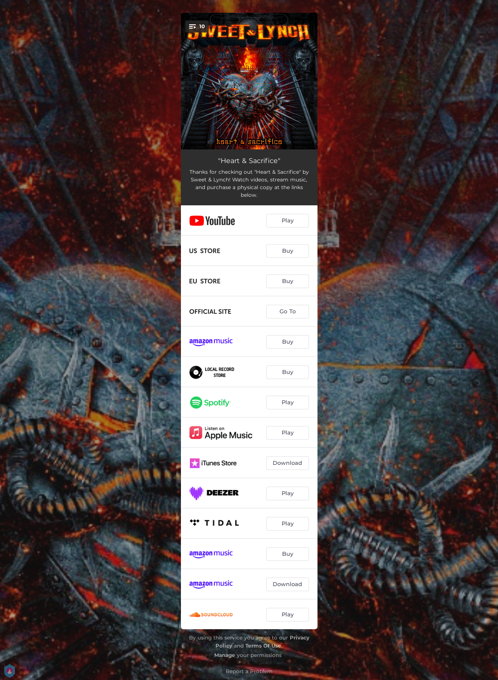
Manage (224, 655)
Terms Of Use (263, 645)
